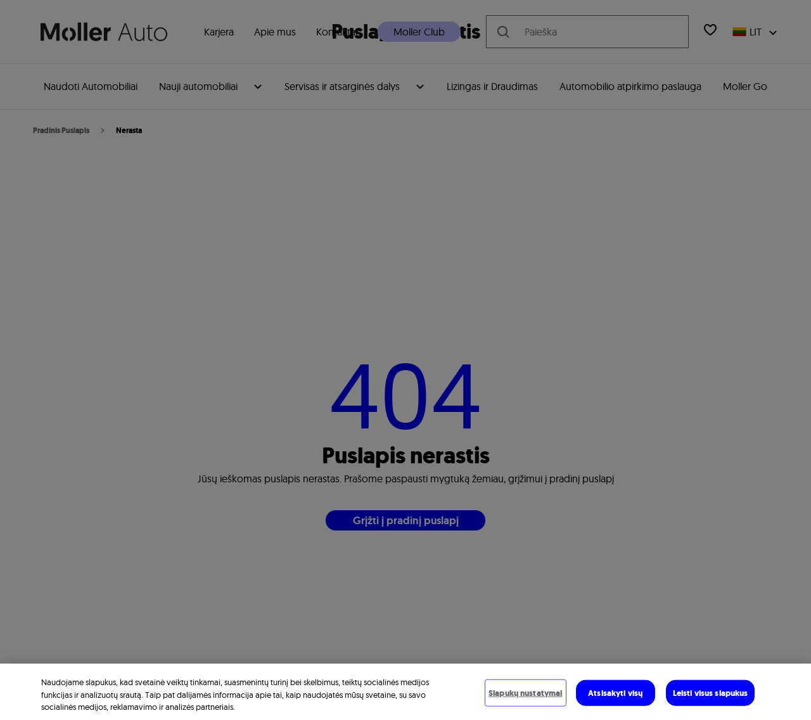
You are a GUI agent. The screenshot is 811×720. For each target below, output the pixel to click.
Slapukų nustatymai (525, 692)
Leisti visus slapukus (710, 692)
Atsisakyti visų (615, 692)
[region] (405, 692)
